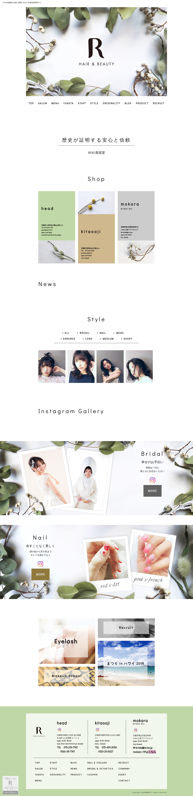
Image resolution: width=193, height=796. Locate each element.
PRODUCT (142, 103)
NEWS (74, 768)
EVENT (122, 774)
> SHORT (127, 338)
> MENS (118, 332)
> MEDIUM (107, 338)
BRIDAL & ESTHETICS (100, 768)
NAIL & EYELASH (97, 762)
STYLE (94, 103)
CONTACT (124, 780)
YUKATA (68, 103)
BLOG (128, 103)
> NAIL (101, 332)
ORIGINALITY (111, 103)
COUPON (92, 774)
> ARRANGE (68, 338)
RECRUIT (159, 103)
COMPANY (124, 768)
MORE (152, 491)
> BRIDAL (83, 332)
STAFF (82, 103)
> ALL (66, 332)
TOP (31, 103)
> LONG (87, 338)
